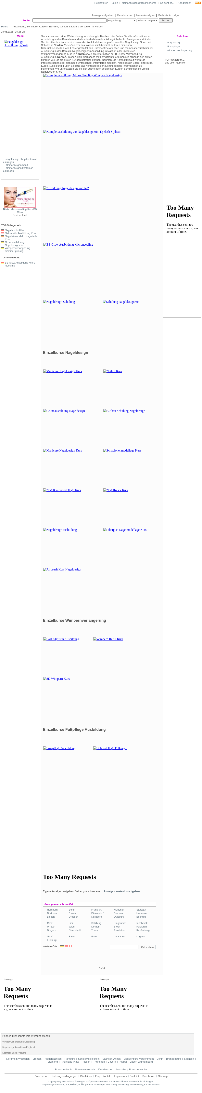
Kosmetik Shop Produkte (14, 1053)
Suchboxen (148, 1076)
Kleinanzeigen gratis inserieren (139, 2)
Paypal (123, 1061)
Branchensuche (138, 1069)
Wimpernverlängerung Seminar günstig (17, 249)
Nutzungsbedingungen (64, 1076)
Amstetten (119, 930)
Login (115, 2)
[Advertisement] (75, 820)
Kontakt (107, 1076)
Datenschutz (41, 1076)
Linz (71, 923)
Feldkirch (141, 926)
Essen (72, 913)
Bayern (112, 1061)
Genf (50, 936)
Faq (97, 1076)
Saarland (52, 1061)
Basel (72, 936)
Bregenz (52, 930)
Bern (94, 936)
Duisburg (119, 916)
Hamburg (52, 909)
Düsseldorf (97, 913)
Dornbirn (96, 926)
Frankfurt (96, 909)
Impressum (120, 1076)
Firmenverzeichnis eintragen (137, 1081)
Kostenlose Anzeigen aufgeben (79, 1081)
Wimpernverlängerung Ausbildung (18, 1042)
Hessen (86, 1061)
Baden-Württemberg (141, 1061)
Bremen (118, 913)
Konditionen (185, 2)
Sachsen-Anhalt (112, 1058)
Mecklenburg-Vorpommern (138, 1058)
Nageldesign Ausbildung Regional (18, 1047)
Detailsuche (124, 15)
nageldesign (174, 42)
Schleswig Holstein (88, 1058)
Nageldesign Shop (76, 1084)
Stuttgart (141, 909)
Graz (50, 923)
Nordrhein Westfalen (18, 1058)
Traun (94, 930)
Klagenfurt (119, 923)
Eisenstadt (75, 930)
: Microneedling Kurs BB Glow (20, 211)
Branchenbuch (63, 1069)
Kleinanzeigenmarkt (17, 165)
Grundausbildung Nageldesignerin (14, 244)
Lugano (140, 936)
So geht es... (167, 2)
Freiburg (52, 940)
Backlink (134, 1076)
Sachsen (189, 1058)
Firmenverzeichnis (85, 1069)
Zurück (102, 968)
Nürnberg (96, 916)
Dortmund (52, 913)
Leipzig (51, 916)
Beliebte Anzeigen (169, 15)
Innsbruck (141, 923)
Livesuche (120, 1069)
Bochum (141, 916)
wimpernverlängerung (179, 50)
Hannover (141, 913)
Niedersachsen (53, 1058)
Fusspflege (173, 46)
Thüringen (99, 1061)
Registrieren (101, 2)
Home (4, 26)
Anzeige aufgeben (102, 15)
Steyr (117, 926)
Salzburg (96, 923)
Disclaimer (86, 1076)
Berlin (72, 909)
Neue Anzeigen (145, 15)
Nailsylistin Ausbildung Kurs (20, 233)
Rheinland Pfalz (70, 1061)
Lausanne (119, 936)
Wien (72, 926)
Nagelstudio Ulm (14, 230)
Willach (51, 926)
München (119, 909)
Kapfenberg (143, 930)
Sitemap (163, 1076)
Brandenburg (173, 1058)
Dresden (73, 916)
